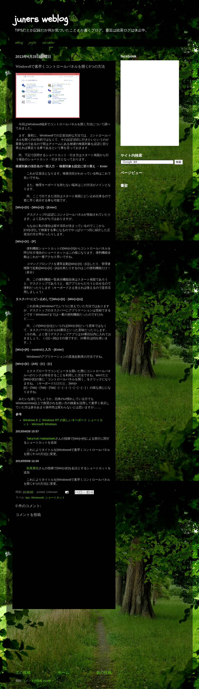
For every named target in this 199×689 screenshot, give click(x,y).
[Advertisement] (63, 639)
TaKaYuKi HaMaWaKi (41, 438)
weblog (19, 43)
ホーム (63, 672)
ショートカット (55, 497)
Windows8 (37, 497)
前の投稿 (104, 672)
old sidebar (48, 43)
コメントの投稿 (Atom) (37, 680)
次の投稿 (23, 672)
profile (32, 43)
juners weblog (41, 19)
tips (28, 497)
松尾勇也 (33, 468)
